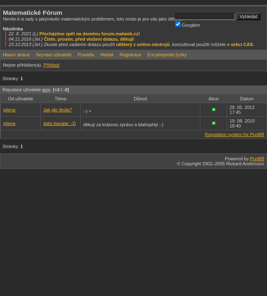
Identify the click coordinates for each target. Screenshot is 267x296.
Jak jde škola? (57, 109)
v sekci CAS (240, 44)
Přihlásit (51, 64)
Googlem (187, 24)
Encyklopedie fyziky (167, 54)
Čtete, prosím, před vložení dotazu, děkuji (88, 39)
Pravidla (86, 54)
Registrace (130, 54)
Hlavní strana (16, 54)
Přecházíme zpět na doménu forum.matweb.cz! (89, 33)
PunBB (257, 158)
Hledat (107, 54)
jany (46, 89)
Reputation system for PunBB (234, 134)
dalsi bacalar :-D (59, 123)
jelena (9, 109)
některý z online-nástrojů (142, 44)
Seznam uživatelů (54, 54)
